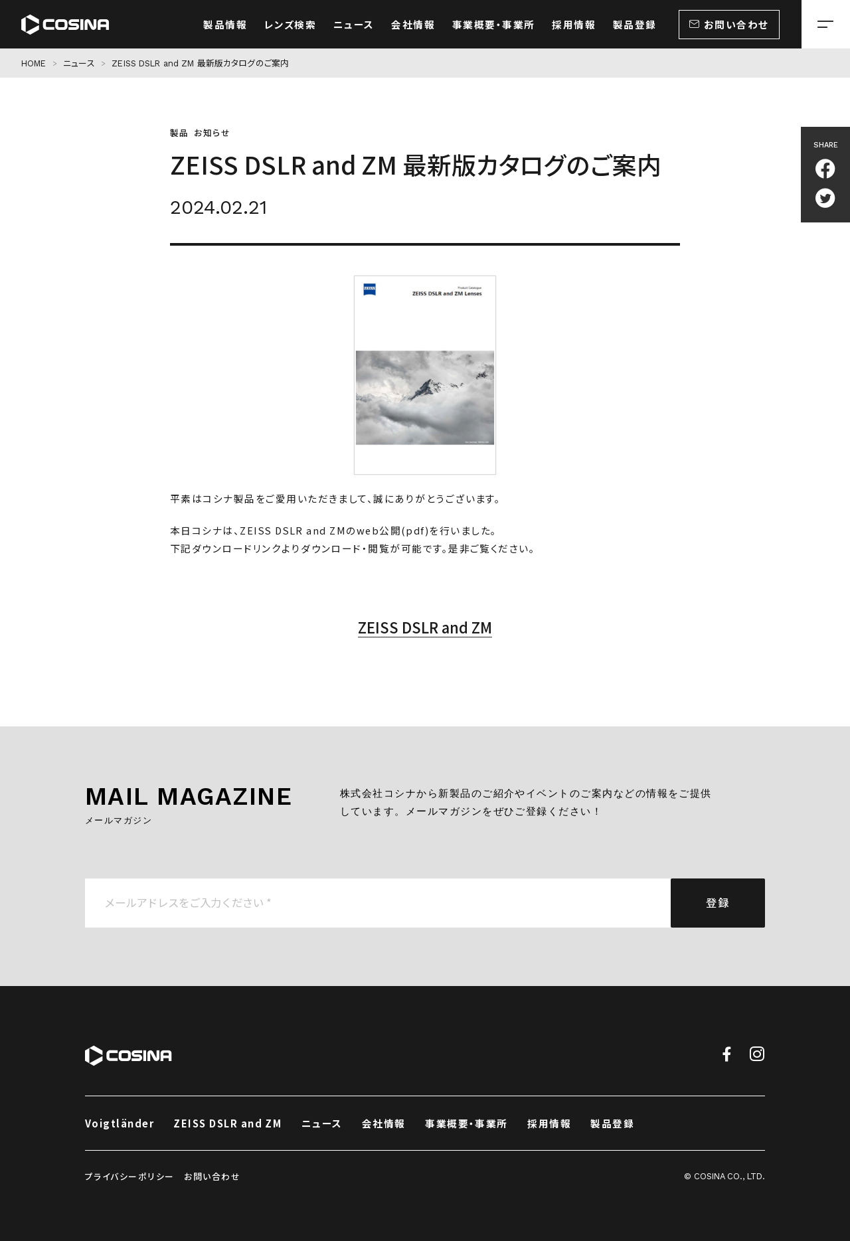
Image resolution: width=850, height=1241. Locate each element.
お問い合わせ (212, 1176)
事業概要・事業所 (466, 1123)
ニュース (79, 63)
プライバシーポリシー (130, 1176)
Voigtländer (119, 1123)
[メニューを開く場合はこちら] (826, 24)
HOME (33, 63)
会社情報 (384, 1123)
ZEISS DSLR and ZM (425, 626)
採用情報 (549, 1123)
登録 (717, 902)
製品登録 (612, 1123)
